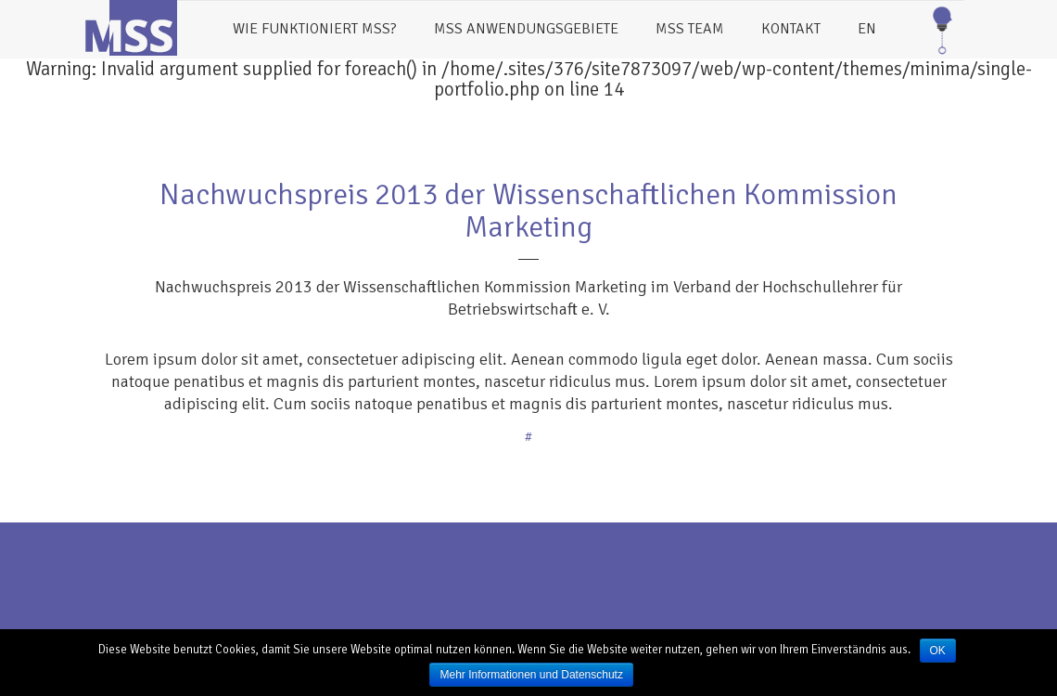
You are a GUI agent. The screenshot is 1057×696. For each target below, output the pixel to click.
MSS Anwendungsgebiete (526, 28)
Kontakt (791, 28)
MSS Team (690, 28)
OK (938, 650)
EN (867, 28)
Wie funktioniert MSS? (315, 28)
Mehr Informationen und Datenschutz (530, 674)
